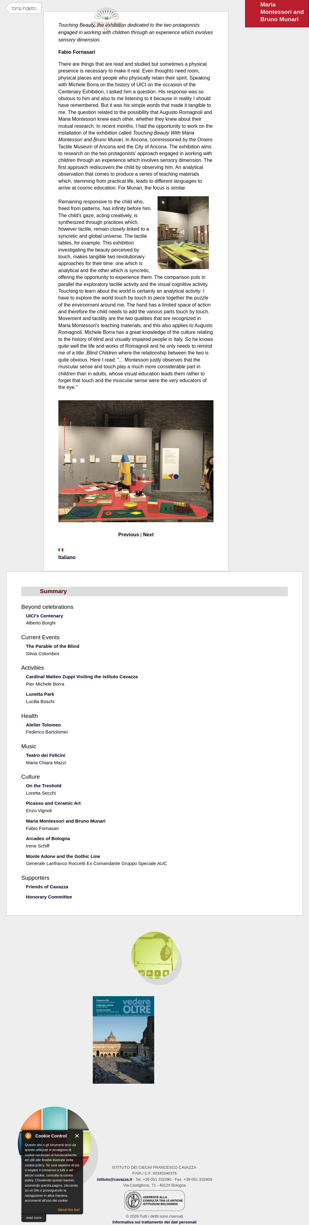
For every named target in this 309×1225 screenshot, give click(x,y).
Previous (128, 534)
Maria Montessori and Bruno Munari (65, 821)
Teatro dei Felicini (45, 755)
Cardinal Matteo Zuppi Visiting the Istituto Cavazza (82, 676)
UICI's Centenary (44, 615)
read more (33, 1217)
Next (148, 534)
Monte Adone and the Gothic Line (63, 856)
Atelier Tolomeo (43, 724)
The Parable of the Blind (52, 646)
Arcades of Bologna (48, 838)
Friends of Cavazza (47, 886)
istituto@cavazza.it (114, 1179)
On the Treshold (43, 785)
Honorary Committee (49, 896)
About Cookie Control (28, 1135)
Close (77, 1136)
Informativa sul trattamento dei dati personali (154, 1222)
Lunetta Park (40, 694)
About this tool (69, 1209)
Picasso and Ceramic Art (53, 803)
